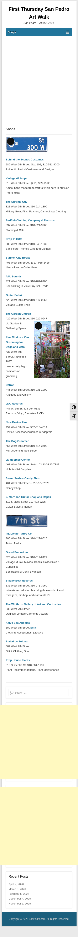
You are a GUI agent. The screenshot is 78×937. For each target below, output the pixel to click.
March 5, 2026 (17, 889)
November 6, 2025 (20, 903)
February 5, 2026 (19, 893)
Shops (12, 32)
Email (33, 627)
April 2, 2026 (16, 884)
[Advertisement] (39, 81)
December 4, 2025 (20, 898)
